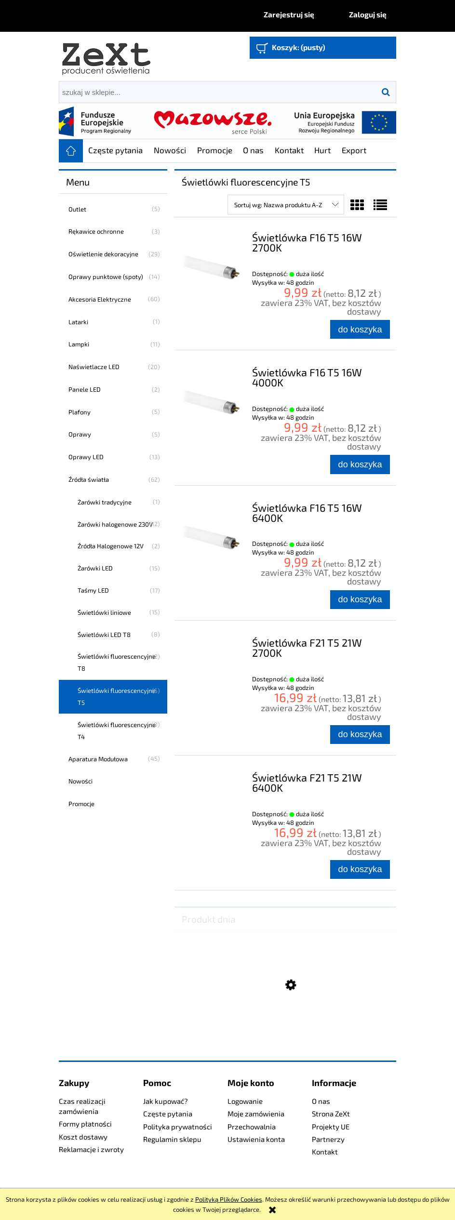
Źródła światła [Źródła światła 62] (88, 479)
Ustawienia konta (256, 1139)
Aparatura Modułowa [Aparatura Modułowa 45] (98, 759)
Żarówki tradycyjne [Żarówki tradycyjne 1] (105, 502)
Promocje (81, 804)
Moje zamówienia (256, 1113)
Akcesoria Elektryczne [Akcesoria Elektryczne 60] (99, 299)
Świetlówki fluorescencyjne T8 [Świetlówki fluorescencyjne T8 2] (117, 662)
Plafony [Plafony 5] (79, 412)
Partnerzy (328, 1139)
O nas (321, 1101)
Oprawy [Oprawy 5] (79, 434)
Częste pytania (167, 1113)
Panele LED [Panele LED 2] (84, 389)
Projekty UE (330, 1126)
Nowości (80, 781)
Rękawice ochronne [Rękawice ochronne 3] (96, 231)
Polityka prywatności (177, 1126)
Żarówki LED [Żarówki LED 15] (95, 568)
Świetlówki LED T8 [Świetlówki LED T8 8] (104, 634)
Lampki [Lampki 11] (78, 344)
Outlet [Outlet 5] (77, 209)
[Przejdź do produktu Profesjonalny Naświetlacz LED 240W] (285, 1033)
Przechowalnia (252, 1126)
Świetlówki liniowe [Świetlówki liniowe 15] (104, 612)
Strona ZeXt (331, 1113)
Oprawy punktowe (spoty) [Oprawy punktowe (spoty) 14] (105, 276)
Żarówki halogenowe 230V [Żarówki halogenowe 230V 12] (115, 524)
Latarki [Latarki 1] (78, 322)
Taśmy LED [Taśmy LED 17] (93, 590)
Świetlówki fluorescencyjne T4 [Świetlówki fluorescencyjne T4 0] (117, 731)
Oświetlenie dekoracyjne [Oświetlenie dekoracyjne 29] (103, 254)
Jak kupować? (165, 1101)
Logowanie (245, 1101)
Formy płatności (85, 1123)
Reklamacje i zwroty (91, 1149)
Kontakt (325, 1151)
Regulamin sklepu (172, 1139)
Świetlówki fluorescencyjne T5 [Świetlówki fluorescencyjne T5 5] (117, 696)
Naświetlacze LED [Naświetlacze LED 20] (94, 367)
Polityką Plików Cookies (228, 1199)
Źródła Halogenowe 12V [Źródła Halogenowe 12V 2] (111, 546)
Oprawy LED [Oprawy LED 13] (86, 457)
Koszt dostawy (83, 1136)
